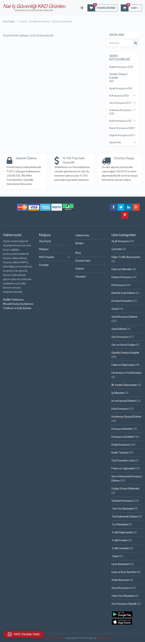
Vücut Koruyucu (118, 128)
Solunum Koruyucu (120, 110)
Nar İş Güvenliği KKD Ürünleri (34, 6)
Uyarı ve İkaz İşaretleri (124, 572)
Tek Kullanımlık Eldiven (124, 516)
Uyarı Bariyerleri (120, 564)
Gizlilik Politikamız (13, 299)
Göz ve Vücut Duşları (123, 345)
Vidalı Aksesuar (120, 580)
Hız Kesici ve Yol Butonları (126, 373)
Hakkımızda (82, 235)
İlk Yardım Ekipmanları (124, 385)
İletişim (79, 243)
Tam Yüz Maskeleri (122, 508)
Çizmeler (116, 249)
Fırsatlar (44, 265)
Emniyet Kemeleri (121, 301)
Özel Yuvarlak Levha (122, 460)
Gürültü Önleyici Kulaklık (118, 75)
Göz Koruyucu (117, 103)
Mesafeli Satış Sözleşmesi (18, 304)
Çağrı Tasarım (104, 638)
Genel (112, 142)
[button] (24, 634)
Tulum (115, 556)
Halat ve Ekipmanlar (122, 365)
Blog (78, 253)
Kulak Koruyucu (118, 67)
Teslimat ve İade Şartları (17, 308)
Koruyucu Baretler (122, 429)
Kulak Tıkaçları (119, 452)
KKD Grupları (46, 257)
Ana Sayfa (45, 241)
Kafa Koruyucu (117, 121)
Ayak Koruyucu (118, 88)
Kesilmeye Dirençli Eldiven (126, 416)
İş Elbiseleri (117, 393)
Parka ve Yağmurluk (122, 468)
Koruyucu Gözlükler (122, 437)
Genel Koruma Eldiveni (124, 317)
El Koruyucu (116, 95)
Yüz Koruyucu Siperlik (124, 604)
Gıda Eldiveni (118, 329)
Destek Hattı (82, 261)
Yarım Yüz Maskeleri (123, 596)
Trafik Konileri (119, 540)
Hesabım (80, 276)
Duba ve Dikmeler (121, 269)
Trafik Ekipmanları (122, 532)
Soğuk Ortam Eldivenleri (125, 488)
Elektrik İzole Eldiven (123, 293)
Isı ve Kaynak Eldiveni (123, 401)
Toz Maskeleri (119, 524)
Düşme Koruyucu (119, 135)
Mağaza (43, 249)
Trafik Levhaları (120, 548)
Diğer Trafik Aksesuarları (125, 257)
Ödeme (79, 268)
